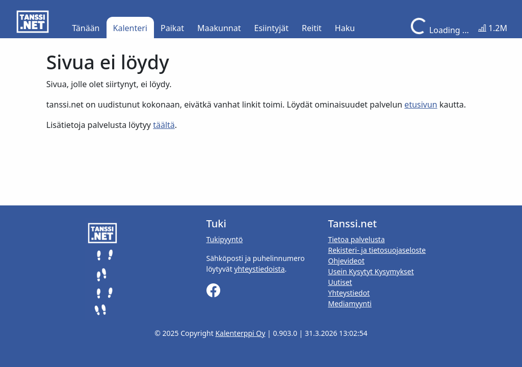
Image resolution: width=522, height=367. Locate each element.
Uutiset (340, 282)
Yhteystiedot (349, 293)
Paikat (172, 28)
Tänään (85, 28)
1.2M (492, 28)
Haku (345, 28)
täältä (164, 124)
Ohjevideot (346, 261)
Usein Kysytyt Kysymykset (370, 271)
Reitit (312, 28)
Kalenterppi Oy (240, 333)
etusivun (420, 104)
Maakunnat (219, 28)
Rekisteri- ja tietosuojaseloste (377, 250)
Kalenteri (130, 28)
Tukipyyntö (224, 239)
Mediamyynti (349, 303)
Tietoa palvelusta (356, 239)
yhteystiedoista (259, 269)
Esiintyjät (271, 28)
